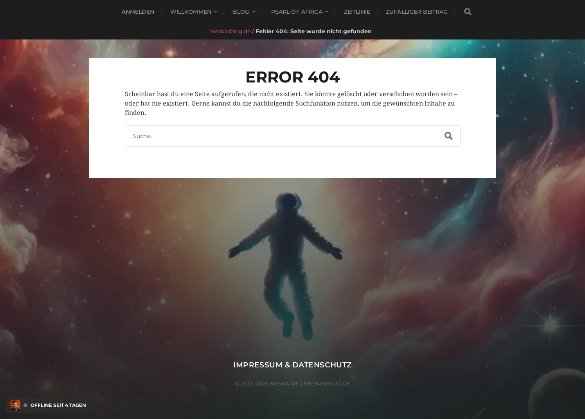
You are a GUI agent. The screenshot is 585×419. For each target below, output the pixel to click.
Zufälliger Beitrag (417, 11)
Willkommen (190, 11)
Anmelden (138, 11)
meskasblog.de (229, 31)
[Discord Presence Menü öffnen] (15, 405)
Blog (241, 11)
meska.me (284, 383)
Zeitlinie (357, 11)
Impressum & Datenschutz (292, 364)
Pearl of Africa (296, 11)
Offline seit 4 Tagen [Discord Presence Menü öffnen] (58, 405)
